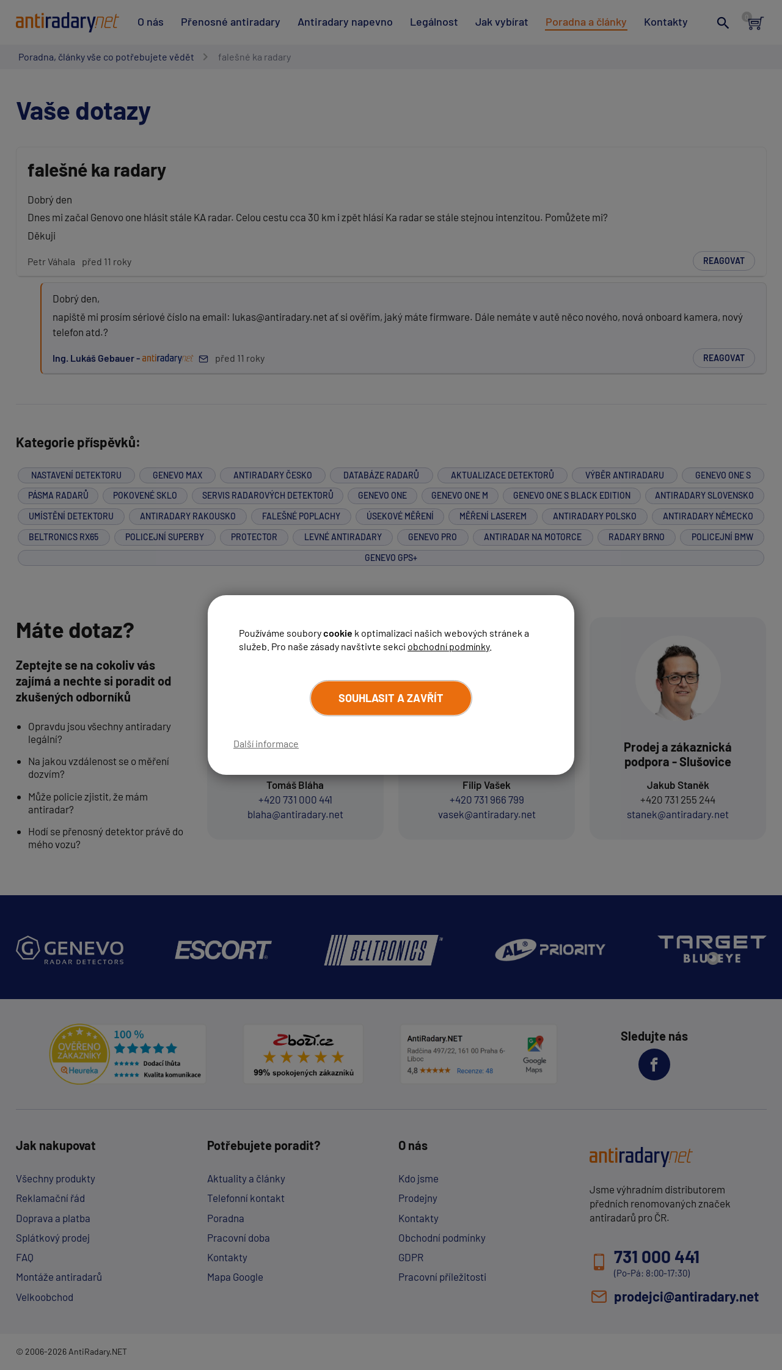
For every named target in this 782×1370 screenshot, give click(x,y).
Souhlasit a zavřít (391, 698)
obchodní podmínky (448, 646)
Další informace (266, 743)
